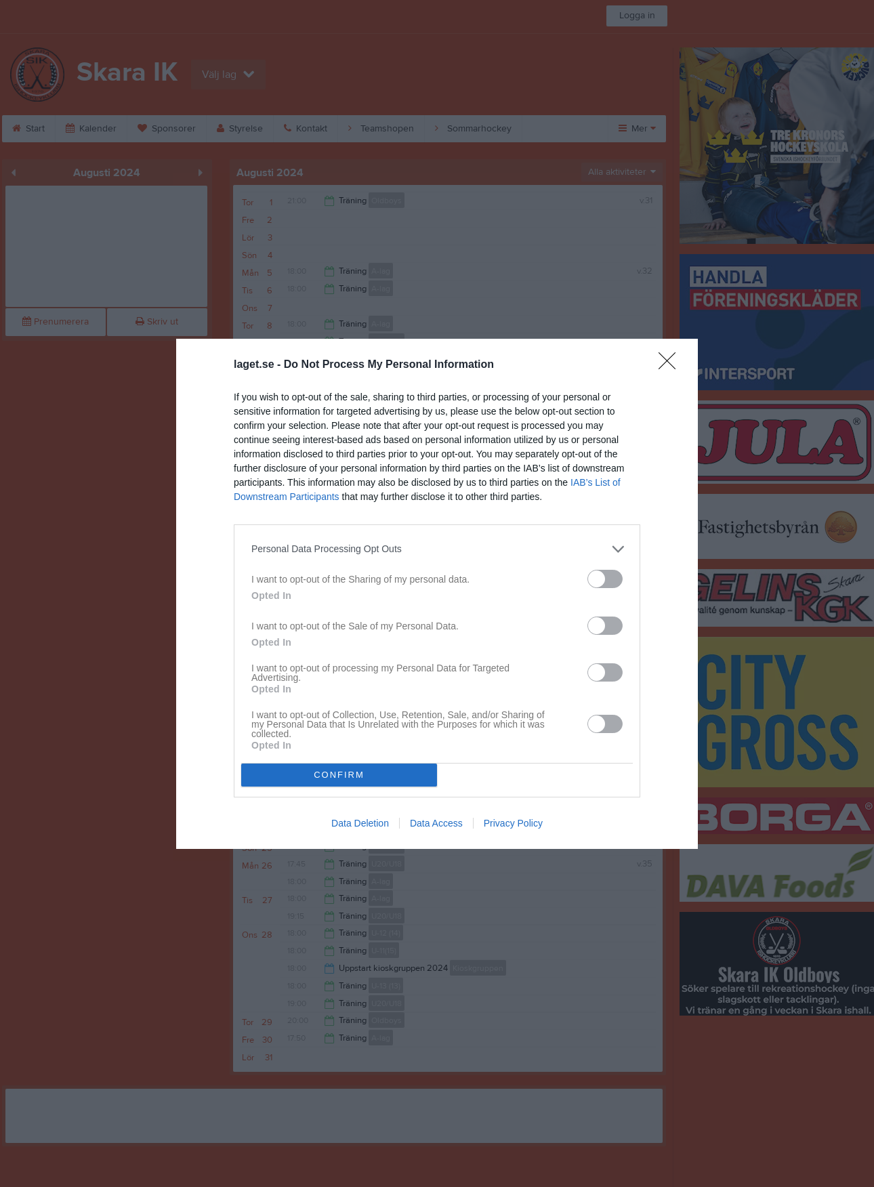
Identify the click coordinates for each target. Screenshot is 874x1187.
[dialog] (437, 594)
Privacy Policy (513, 823)
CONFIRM (339, 775)
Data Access (436, 823)
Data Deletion (360, 823)
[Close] (671, 365)
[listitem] (437, 549)
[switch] (605, 579)
